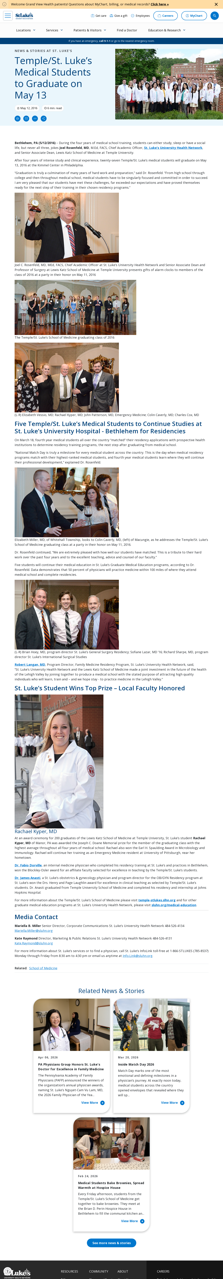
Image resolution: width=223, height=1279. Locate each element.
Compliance (93, 1268)
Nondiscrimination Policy (72, 1268)
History (122, 1197)
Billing (65, 1175)
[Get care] (98, 15)
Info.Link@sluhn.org (137, 956)
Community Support (102, 1195)
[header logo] (24, 16)
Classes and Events (101, 1175)
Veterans (67, 1229)
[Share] (44, 119)
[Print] (18, 119)
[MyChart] (194, 16)
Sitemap (129, 1268)
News (121, 1212)
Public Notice (109, 1264)
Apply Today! (173, 1234)
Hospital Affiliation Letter (73, 1212)
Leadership (124, 1205)
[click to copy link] (35, 119)
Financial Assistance (74, 1183)
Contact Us (124, 1183)
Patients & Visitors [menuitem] (88, 30)
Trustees (123, 1227)
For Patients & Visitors (70, 1192)
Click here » (160, 4)
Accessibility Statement (89, 1264)
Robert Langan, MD (30, 664)
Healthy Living (98, 1202)
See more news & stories (111, 1139)
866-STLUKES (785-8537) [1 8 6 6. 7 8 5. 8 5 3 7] (26, 1183)
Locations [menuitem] (23, 30)
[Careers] (165, 16)
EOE (62, 1264)
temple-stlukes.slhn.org (157, 900)
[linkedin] (25, 1257)
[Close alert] (216, 4)
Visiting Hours (70, 1236)
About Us (123, 1175)
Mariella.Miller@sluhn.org (34, 931)
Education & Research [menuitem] (164, 30)
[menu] (8, 16)
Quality (122, 1219)
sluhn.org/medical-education (174, 905)
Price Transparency (73, 1222)
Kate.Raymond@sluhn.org (34, 943)
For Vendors (69, 1202)
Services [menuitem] (52, 30)
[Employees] (140, 15)
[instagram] (16, 1257)
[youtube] (54, 1256)
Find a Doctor (127, 30)
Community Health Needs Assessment (101, 1185)
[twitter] (44, 1257)
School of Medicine (43, 968)
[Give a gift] (118, 15)
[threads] (35, 1257)
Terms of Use (125, 1264)
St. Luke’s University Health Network (173, 148)
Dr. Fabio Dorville (28, 865)
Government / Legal (112, 1268)
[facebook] (6, 1257)
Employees (124, 1190)
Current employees (178, 1249)
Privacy (71, 1264)
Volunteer (95, 1210)
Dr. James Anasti (27, 878)
